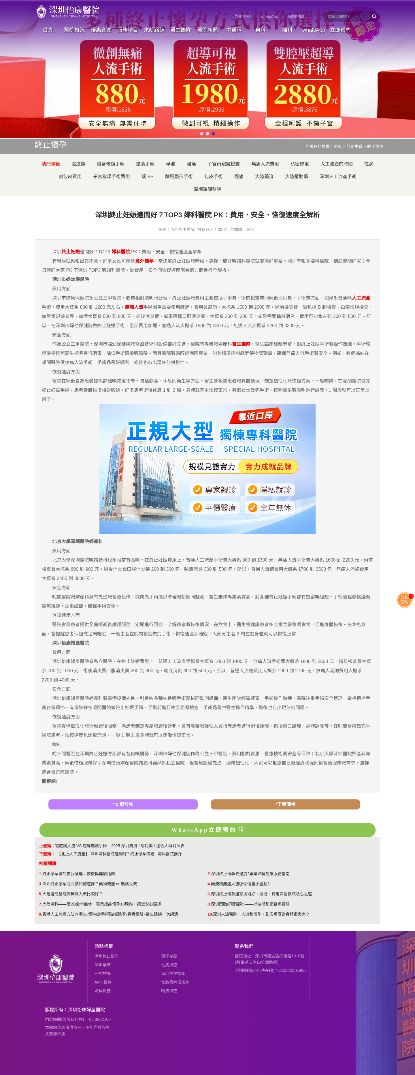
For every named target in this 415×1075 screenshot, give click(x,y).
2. (209, 873)
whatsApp (269, 16)
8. (209, 904)
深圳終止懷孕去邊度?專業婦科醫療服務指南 (250, 873)
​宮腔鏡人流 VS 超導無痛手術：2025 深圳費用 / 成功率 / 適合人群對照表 (119, 846)
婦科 (287, 30)
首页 (338, 146)
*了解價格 (285, 804)
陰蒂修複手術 (110, 163)
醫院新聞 (207, 30)
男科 (260, 30)
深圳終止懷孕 (107, 956)
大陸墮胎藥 (296, 176)
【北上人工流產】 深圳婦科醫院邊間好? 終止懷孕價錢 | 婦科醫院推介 (120, 854)
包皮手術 (213, 176)
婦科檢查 (103, 991)
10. (210, 914)
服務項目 (127, 30)
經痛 (239, 176)
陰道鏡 (78, 163)
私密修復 (299, 163)
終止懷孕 (375, 146)
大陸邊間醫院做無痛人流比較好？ (72, 894)
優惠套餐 (101, 30)
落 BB (148, 176)
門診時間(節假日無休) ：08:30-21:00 (78, 1019)
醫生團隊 (180, 30)
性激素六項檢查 (175, 982)
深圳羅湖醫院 (207, 189)
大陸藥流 (264, 176)
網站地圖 (296, 16)
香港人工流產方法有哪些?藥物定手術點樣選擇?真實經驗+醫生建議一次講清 (110, 914)
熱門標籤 (51, 163)
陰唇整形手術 (179, 176)
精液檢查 (169, 991)
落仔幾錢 (169, 956)
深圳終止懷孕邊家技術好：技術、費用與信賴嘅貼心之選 (261, 894)
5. (40, 894)
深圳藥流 (103, 965)
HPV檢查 (103, 973)
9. (40, 914)
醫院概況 (74, 30)
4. (209, 884)
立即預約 (243, 16)
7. (40, 904)
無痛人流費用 (265, 163)
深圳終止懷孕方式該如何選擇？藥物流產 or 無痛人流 (89, 884)
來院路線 (154, 30)
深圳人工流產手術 (338, 176)
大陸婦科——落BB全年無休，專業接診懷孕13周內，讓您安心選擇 (101, 904)
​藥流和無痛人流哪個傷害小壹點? (240, 884)
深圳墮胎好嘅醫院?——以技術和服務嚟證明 (250, 904)
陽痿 (191, 163)
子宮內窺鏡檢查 (223, 163)
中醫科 (234, 30)
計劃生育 (354, 146)
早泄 (170, 163)
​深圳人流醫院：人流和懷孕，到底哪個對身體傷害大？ (261, 914)
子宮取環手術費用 (111, 176)
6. (209, 894)
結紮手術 (145, 163)
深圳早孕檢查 (173, 973)
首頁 (48, 30)
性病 (368, 163)
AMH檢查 (103, 982)
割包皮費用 (70, 176)
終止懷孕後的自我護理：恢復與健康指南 (78, 873)
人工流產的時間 (336, 163)
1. (40, 873)
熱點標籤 (104, 946)
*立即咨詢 (123, 804)
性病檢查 (169, 965)
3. (40, 884)
